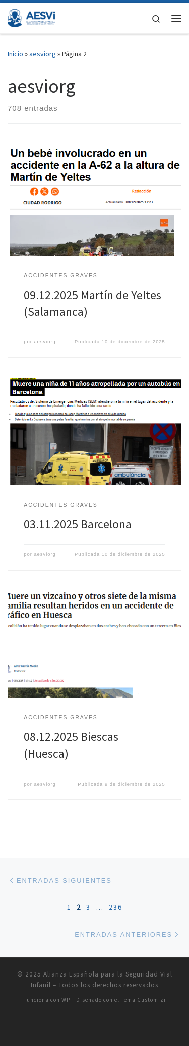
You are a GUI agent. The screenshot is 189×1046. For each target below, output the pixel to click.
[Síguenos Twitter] (89, 1026)
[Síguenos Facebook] (100, 1026)
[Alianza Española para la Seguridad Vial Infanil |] (31, 17)
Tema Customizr (143, 999)
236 (115, 907)
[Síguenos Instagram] (110, 1026)
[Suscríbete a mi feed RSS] (78, 1026)
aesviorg (42, 53)
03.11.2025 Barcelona (78, 524)
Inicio (15, 53)
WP (65, 999)
